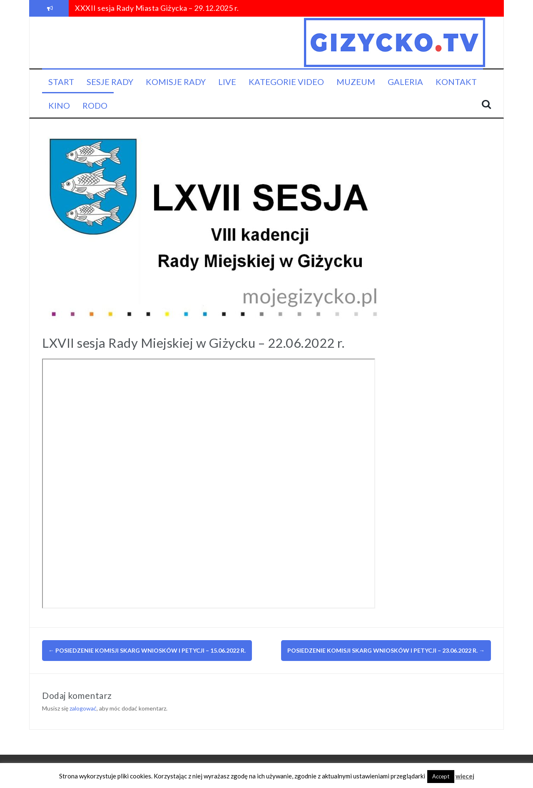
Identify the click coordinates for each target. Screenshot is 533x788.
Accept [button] (440, 776)
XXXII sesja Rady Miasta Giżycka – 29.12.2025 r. (157, 7)
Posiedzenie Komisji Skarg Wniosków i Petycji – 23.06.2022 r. (386, 650)
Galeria (405, 82)
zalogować (83, 708)
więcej (465, 776)
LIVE (227, 82)
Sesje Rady (110, 82)
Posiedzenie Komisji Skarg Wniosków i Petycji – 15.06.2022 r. (147, 650)
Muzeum (355, 82)
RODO (94, 105)
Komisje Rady (176, 82)
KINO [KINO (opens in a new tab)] (59, 105)
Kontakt (456, 82)
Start (61, 82)
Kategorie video (286, 82)
